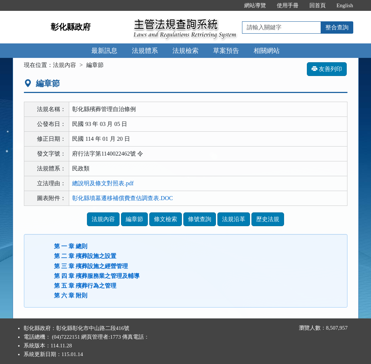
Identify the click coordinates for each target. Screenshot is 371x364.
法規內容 (64, 65)
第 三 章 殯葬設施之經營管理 (91, 266)
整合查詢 (337, 27)
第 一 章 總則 (70, 246)
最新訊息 (104, 50)
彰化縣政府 (71, 26)
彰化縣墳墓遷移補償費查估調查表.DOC (122, 198)
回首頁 (317, 5)
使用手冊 (288, 5)
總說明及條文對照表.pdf (102, 183)
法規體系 (145, 50)
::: (231, 5)
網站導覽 (255, 5)
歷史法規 (267, 219)
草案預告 (226, 50)
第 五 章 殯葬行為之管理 (85, 286)
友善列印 (327, 69)
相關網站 (267, 50)
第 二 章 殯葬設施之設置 (85, 256)
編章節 (134, 219)
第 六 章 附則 (70, 295)
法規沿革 (233, 219)
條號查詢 (199, 219)
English (345, 5)
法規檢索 (185, 50)
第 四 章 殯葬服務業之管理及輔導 (96, 276)
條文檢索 (165, 219)
